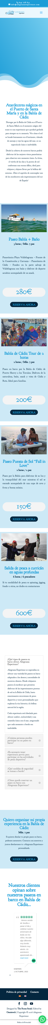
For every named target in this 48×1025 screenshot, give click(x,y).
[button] (42, 1019)
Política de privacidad (16, 992)
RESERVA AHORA (24, 304)
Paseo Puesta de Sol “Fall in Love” (24, 463)
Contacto (34, 992)
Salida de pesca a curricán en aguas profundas (24, 570)
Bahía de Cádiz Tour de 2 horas (24, 355)
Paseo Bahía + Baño (24, 239)
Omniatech (11, 1012)
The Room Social (24, 1008)
